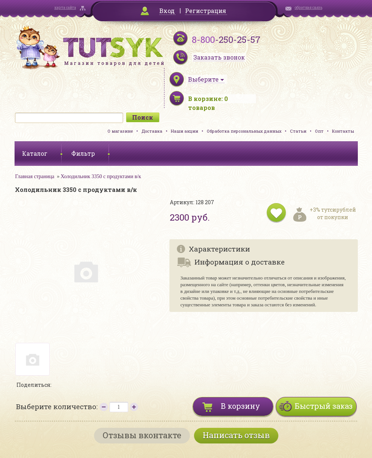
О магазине (120, 131)
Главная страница (34, 176)
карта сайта (65, 7)
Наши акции (184, 131)
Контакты (343, 131)
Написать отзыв (236, 435)
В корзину (240, 406)
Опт (319, 131)
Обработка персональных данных (244, 131)
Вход (167, 11)
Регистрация (205, 11)
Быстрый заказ (324, 406)
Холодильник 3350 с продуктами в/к (100, 176)
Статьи (298, 131)
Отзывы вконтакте (142, 435)
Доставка (151, 131)
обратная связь (308, 7)
